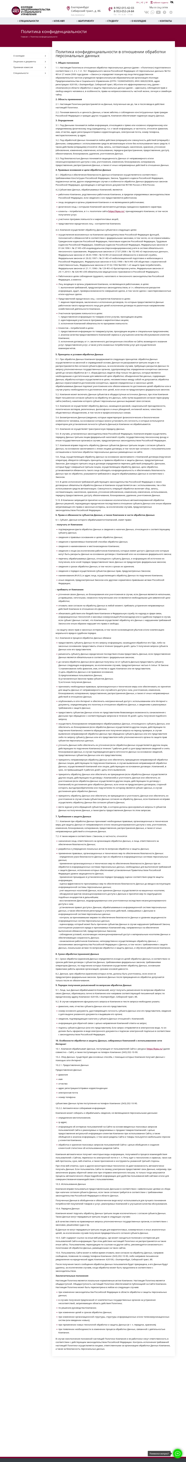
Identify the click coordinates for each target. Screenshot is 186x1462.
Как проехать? (78, 14)
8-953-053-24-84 (124, 11)
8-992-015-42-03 (124, 8)
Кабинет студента (160, 2)
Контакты (164, 20)
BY (147, 2)
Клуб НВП (58, 20)
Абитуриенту (85, 20)
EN (137, 2)
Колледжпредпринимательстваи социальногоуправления (35, 11)
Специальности (28, 20)
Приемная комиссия (23, 67)
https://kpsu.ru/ (116, 211)
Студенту (111, 20)
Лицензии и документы (24, 61)
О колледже (137, 20)
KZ (142, 2)
